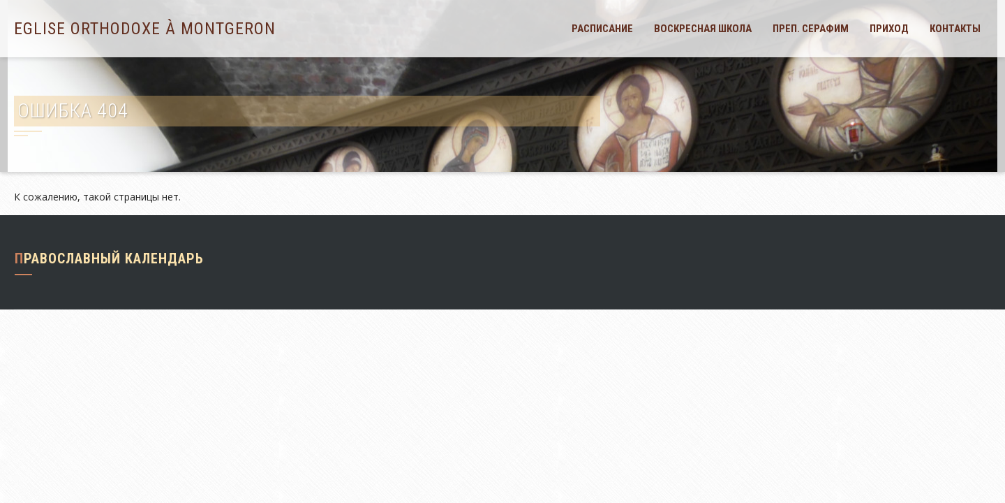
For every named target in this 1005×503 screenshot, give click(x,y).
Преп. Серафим (811, 28)
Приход (889, 28)
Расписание (602, 28)
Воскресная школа (703, 28)
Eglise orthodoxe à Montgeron (145, 28)
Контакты (955, 28)
